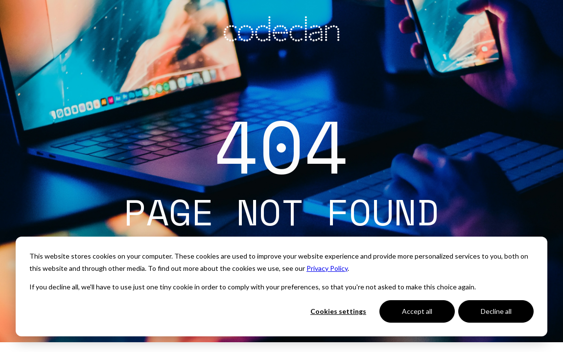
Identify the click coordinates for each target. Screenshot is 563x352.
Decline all (496, 311)
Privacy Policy (327, 268)
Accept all (417, 311)
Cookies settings (338, 311)
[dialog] (281, 286)
